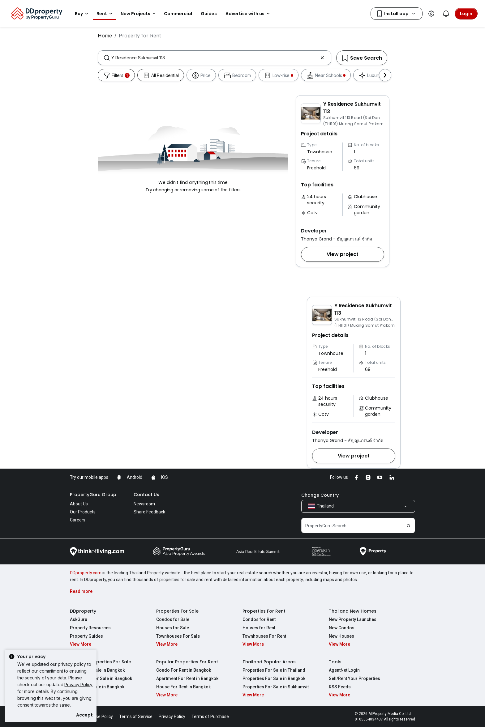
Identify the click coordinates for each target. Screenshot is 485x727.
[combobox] (214, 58)
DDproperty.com (85, 572)
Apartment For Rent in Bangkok (187, 678)
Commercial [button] (178, 14)
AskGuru (78, 619)
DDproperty (83, 611)
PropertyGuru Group (93, 494)
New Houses (341, 636)
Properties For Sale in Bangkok (273, 678)
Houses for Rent (258, 627)
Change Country (320, 495)
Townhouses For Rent (264, 636)
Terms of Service (135, 716)
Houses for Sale (172, 627)
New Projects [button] (139, 13)
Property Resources (90, 627)
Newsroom (144, 503)
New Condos (341, 627)
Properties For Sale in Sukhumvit (275, 686)
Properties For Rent (263, 611)
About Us (79, 503)
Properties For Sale (177, 611)
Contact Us (146, 494)
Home (105, 35)
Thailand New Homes (352, 611)
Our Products (83, 511)
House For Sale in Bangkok (97, 686)
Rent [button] (105, 13)
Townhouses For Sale (178, 636)
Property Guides (86, 636)
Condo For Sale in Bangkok (97, 670)
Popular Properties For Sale (100, 662)
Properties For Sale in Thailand (273, 670)
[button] (342, 254)
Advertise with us (248, 13)
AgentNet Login (344, 670)
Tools (335, 662)
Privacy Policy (78, 684)
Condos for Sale (172, 619)
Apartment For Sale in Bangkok (101, 678)
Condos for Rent (259, 619)
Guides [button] (209, 14)
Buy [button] (82, 13)
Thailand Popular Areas (269, 662)
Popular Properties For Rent (187, 662)
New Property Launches (352, 619)
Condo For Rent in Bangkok (183, 670)
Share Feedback (149, 511)
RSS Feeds (340, 686)
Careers (77, 519)
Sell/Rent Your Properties (354, 678)
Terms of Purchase (210, 716)
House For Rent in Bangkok (183, 686)
